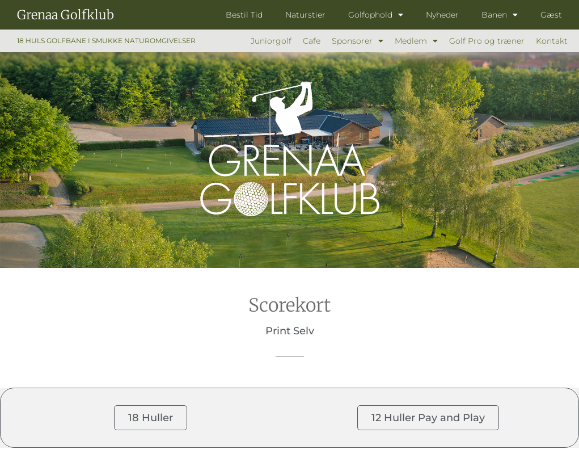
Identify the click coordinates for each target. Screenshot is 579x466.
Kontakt (552, 41)
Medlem (416, 41)
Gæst (551, 15)
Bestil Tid (244, 15)
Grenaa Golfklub (65, 15)
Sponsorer (357, 41)
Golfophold (375, 14)
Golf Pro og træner (487, 41)
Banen (499, 14)
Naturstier (305, 15)
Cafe (311, 41)
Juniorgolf (271, 41)
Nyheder (442, 15)
